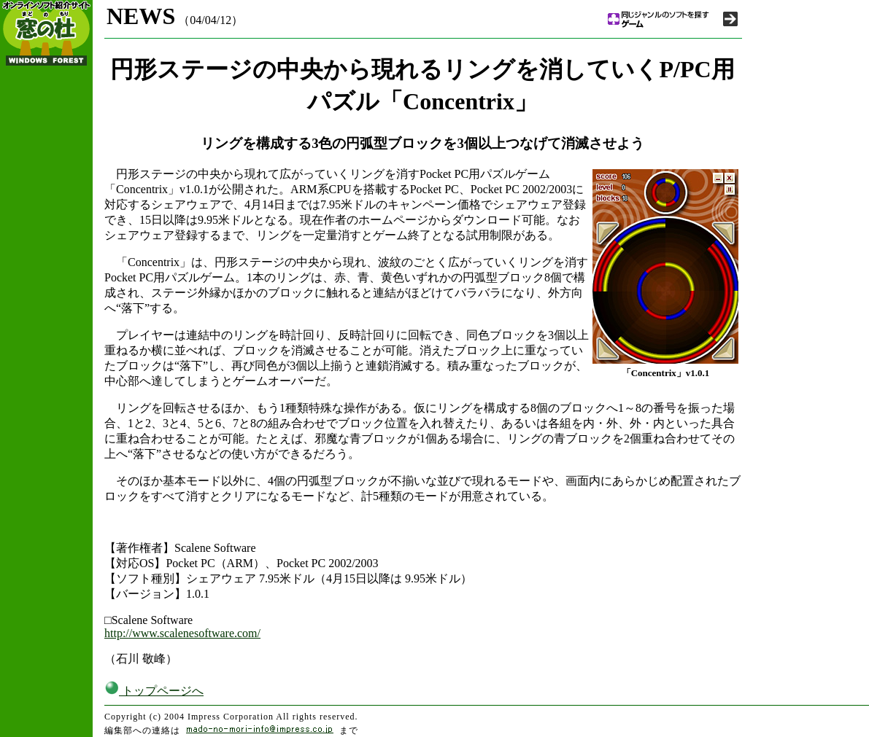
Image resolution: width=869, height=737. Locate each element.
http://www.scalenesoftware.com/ (182, 633)
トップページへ (154, 691)
